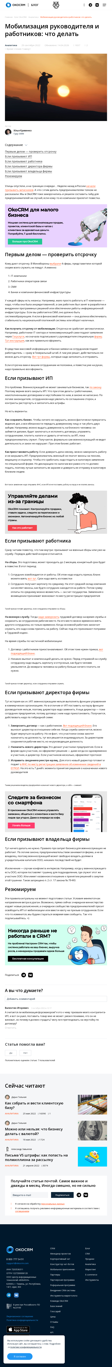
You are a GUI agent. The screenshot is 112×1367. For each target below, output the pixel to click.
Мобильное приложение (62, 1269)
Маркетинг (90, 1269)
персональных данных (52, 1203)
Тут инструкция (14, 340)
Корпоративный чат (60, 1259)
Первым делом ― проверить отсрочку (30, 151)
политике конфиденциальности (26, 1347)
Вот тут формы (41, 356)
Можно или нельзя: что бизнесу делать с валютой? (34, 1131)
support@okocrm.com (17, 1263)
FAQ (52, 1327)
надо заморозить (48, 616)
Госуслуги (18, 336)
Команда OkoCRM (59, 1300)
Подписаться (62, 1195)
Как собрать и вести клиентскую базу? (34, 1105)
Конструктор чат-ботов (62, 1264)
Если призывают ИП (18, 156)
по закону (95, 387)
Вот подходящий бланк (77, 725)
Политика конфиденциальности (22, 1320)
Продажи (89, 1259)
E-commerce (91, 1274)
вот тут (32, 578)
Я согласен (20, 1356)
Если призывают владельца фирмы (28, 171)
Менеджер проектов (60, 1253)
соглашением (22, 1211)
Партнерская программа (62, 1280)
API (51, 1332)
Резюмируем (13, 176)
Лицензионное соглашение (19, 1316)
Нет (25, 1052)
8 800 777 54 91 (15, 1259)
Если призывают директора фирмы (28, 166)
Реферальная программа (62, 1285)
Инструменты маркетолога (63, 1295)
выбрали (55, 263)
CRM (52, 1248)
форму (98, 336)
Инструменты (92, 1280)
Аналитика (11, 45)
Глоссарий (55, 1311)
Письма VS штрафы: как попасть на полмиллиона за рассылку (36, 1157)
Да (10, 1052)
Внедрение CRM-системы (62, 1290)
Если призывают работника (23, 161)
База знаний (56, 1306)
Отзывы (54, 1321)
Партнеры (55, 1274)
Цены (53, 1316)
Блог (87, 1248)
